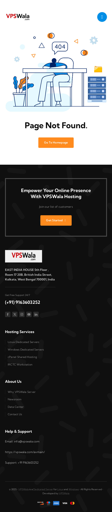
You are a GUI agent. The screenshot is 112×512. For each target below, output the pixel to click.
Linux (60, 489)
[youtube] (29, 314)
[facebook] (7, 314)
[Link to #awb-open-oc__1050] (102, 17)
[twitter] (14, 314)
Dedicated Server (43, 489)
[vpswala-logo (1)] (17, 14)
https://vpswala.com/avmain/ (25, 452)
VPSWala (23, 489)
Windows (74, 489)
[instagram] (22, 314)
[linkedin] (36, 314)
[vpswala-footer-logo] (23, 251)
